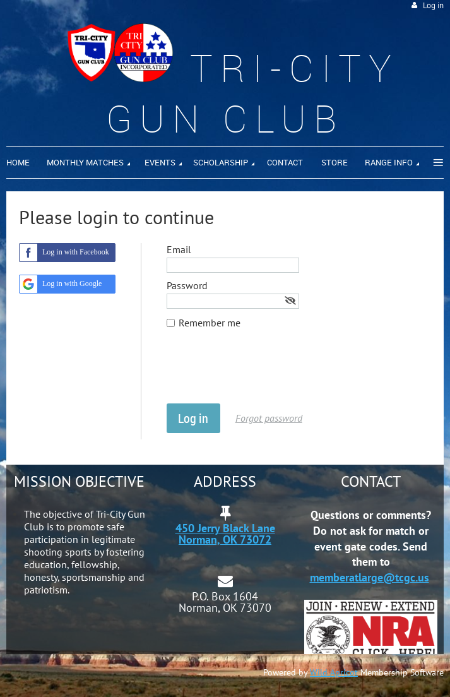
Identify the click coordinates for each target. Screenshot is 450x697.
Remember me (209, 322)
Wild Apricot (334, 672)
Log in (433, 5)
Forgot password (268, 418)
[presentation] (262, 372)
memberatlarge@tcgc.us (369, 577)
